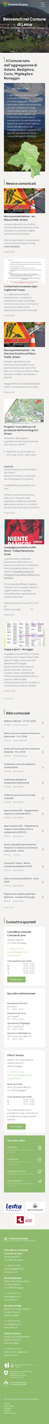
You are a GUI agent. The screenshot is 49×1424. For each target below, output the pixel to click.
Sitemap (7, 1408)
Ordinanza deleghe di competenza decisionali (16, 781)
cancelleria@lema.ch (17, 952)
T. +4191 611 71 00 (15, 948)
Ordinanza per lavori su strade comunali (19, 796)
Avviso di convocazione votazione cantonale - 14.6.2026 (22, 735)
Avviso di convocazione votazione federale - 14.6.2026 (22, 750)
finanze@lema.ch (12, 1296)
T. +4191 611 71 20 (12, 1293)
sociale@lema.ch (12, 1324)
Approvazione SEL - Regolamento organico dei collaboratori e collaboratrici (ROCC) (21, 829)
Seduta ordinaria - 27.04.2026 (20, 721)
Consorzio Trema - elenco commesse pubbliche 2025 (18, 865)
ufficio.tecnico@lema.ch (19, 1075)
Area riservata (10, 1413)
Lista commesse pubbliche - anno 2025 (21, 880)
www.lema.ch (14, 955)
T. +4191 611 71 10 (12, 1321)
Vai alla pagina (16, 979)
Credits (7, 1410)
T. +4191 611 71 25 (15, 1072)
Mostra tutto (9, 699)
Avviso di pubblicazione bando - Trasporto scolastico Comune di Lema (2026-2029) (21, 847)
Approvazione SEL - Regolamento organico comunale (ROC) (21, 812)
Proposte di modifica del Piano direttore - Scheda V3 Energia (20, 895)
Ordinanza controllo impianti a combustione (19, 766)
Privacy (7, 1403)
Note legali (8, 1406)
